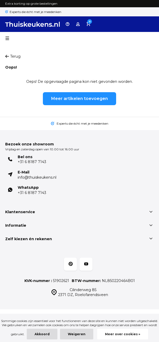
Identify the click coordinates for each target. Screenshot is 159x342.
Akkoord (42, 334)
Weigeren (76, 334)
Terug (13, 56)
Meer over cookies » (122, 334)
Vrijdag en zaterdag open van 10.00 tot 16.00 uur (42, 149)
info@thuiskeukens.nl (37, 177)
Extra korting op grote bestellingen (31, 3)
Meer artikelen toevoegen (79, 98)
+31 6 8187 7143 (32, 161)
